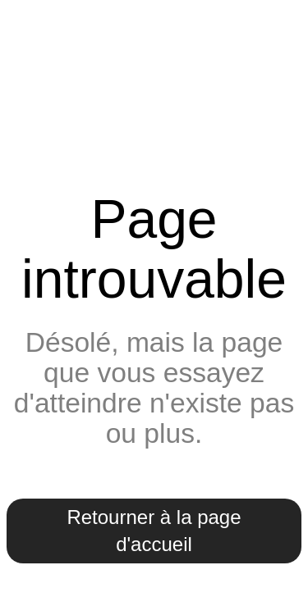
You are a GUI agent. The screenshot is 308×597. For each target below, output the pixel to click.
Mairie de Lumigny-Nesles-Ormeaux (154, 92)
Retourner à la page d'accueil (154, 531)
